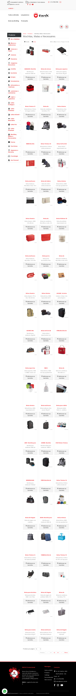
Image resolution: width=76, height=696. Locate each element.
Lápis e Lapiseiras (11, 98)
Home (24, 33)
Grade (26, 42)
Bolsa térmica (61, 106)
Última (66, 652)
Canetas (12, 55)
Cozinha (12, 69)
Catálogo (46, 675)
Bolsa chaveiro (30, 218)
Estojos (11, 77)
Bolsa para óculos (30, 630)
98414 (45, 368)
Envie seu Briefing (13, 21)
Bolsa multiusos (30, 181)
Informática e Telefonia (14, 86)
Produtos (30, 33)
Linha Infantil (13, 114)
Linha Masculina (11, 119)
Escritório (12, 73)
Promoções (24, 21)
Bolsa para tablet (61, 405)
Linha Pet (12, 124)
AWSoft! (47, 693)
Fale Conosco (48, 679)
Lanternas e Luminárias (13, 92)
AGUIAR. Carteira (62, 293)
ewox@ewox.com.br (61, 681)
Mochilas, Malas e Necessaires (12, 136)
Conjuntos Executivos (12, 64)
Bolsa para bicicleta (30, 592)
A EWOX (10, 8)
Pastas (11, 142)
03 (58, 652)
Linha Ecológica (11, 103)
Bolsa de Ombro (46, 181)
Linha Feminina (11, 109)
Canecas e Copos (12, 50)
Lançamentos (25, 15)
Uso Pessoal (13, 160)
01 (51, 652)
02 (54, 652)
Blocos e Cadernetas (12, 44)
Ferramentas (13, 81)
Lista (34, 42)
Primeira (42, 652)
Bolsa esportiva (30, 368)
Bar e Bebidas (13, 39)
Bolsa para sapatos (61, 69)
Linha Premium (11, 129)
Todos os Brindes (13, 15)
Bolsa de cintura (46, 69)
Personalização (48, 677)
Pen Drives (13, 146)
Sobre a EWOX (48, 670)
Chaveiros (12, 59)
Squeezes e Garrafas (13, 151)
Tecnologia (13, 156)
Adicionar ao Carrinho (30, 78)
